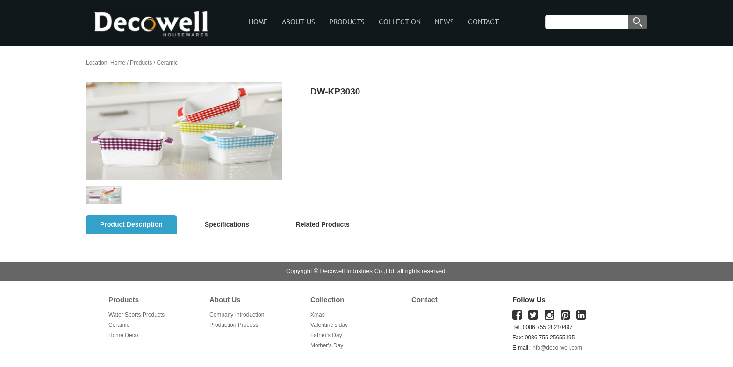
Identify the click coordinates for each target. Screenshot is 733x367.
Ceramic (118, 325)
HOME (258, 21)
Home (117, 62)
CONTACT (483, 21)
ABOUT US (298, 21)
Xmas (317, 314)
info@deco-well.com (557, 348)
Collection (327, 299)
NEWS (444, 21)
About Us (225, 299)
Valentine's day (329, 325)
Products (141, 62)
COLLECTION (400, 21)
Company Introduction (236, 314)
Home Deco (123, 335)
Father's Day (326, 335)
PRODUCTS (347, 21)
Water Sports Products (136, 314)
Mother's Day (326, 345)
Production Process (233, 325)
